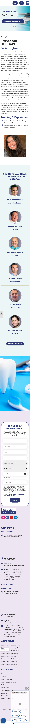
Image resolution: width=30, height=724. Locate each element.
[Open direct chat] (26, 688)
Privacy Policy (11, 495)
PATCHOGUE (7, 584)
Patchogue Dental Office (8, 682)
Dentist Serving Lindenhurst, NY (10, 650)
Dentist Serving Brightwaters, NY (10, 645)
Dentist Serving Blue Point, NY (9, 659)
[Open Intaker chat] (14, 723)
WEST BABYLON (8, 528)
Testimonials (5, 685)
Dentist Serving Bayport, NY (9, 656)
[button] (27, 3)
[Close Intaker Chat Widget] (28, 688)
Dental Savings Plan (7, 679)
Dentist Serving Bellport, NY (9, 664)
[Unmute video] (20, 703)
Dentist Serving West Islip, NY (9, 648)
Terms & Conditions (18, 494)
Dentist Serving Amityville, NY (9, 653)
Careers (3, 676)
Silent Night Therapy (7, 690)
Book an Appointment (7, 674)
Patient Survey (5, 687)
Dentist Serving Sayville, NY (9, 661)
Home (3, 27)
